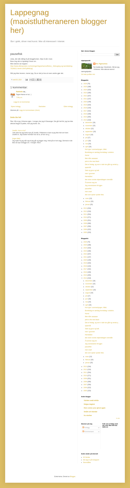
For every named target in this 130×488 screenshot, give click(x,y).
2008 (85, 223)
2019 (85, 105)
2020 (85, 102)
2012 (85, 211)
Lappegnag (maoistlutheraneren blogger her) (58, 21)
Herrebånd (88, 176)
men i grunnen (90, 173)
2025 (85, 87)
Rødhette (19, 92)
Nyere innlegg (15, 106)
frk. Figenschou (101, 64)
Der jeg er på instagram (91, 460)
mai (86, 144)
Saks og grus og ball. (92, 170)
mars (87, 198)
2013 (85, 208)
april (87, 147)
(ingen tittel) (16, 138)
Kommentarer (88, 431)
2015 (85, 117)
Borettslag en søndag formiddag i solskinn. (99, 152)
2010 (85, 217)
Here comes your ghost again (94, 408)
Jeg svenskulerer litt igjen (93, 185)
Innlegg (86, 427)
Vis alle (118, 418)
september (89, 131)
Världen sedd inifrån (91, 400)
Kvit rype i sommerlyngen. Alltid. (96, 149)
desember (89, 122)
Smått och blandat (90, 412)
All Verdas (86, 457)
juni (86, 141)
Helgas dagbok (89, 404)
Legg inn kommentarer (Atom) (29, 110)
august (87, 135)
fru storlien (88, 415)
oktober (88, 128)
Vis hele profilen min (88, 74)
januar (87, 204)
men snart (88, 191)
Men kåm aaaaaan (91, 158)
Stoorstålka (87, 462)
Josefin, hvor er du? (19, 130)
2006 (85, 229)
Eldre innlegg (68, 106)
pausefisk (88, 189)
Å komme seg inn (91, 182)
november (89, 126)
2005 (85, 232)
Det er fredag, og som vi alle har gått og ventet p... (102, 164)
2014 (85, 120)
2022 (85, 96)
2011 (85, 214)
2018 (85, 108)
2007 (85, 226)
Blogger (72, 476)
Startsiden (42, 106)
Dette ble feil (15, 117)
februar (88, 201)
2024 (85, 90)
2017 (85, 111)
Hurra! (87, 155)
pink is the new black (92, 161)
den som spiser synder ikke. (94, 195)
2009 (85, 220)
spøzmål (88, 167)
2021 (85, 99)
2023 (85, 93)
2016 (85, 114)
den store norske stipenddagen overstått (98, 179)
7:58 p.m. (19, 97)
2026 (85, 84)
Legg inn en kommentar (22, 102)
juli (86, 138)
